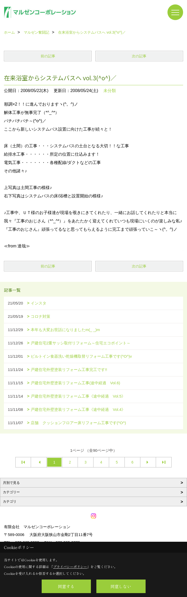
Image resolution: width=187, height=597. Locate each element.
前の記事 (48, 56)
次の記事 (139, 56)
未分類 (109, 90)
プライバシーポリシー (70, 566)
